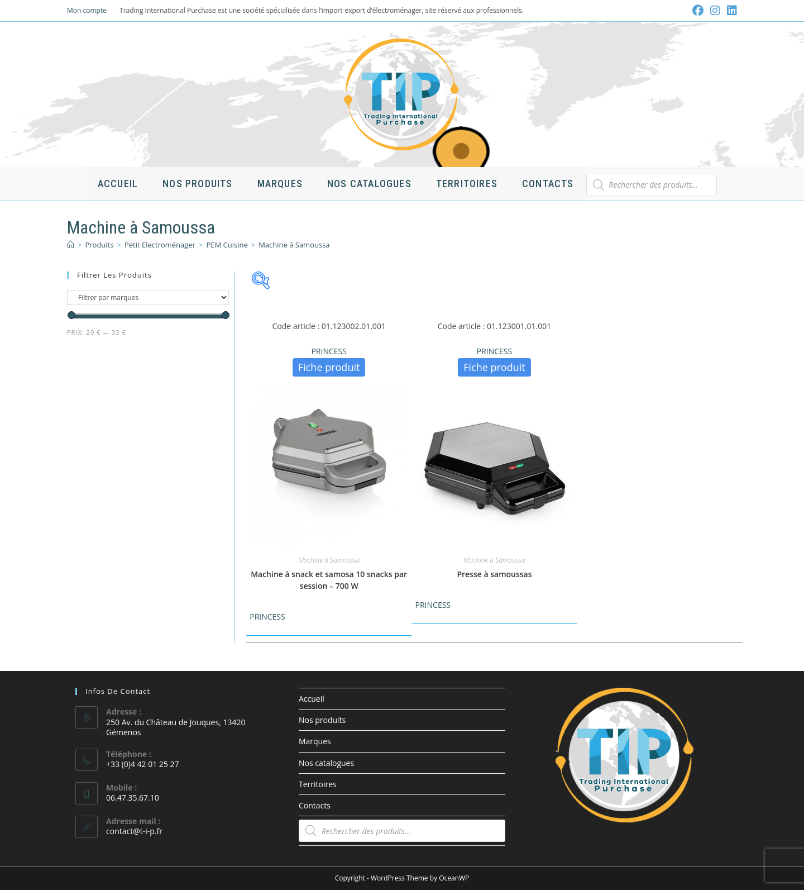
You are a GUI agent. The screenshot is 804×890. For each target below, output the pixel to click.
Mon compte (87, 10)
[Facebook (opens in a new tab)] (698, 10)
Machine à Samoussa (294, 245)
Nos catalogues (326, 763)
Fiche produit (329, 367)
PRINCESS (328, 351)
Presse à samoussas (494, 574)
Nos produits (322, 720)
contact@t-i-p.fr (134, 831)
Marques (315, 741)
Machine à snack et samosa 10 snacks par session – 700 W (329, 580)
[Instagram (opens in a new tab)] (715, 10)
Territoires (318, 784)
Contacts (315, 805)
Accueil (311, 698)
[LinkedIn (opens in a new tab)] (730, 10)
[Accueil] (70, 245)
